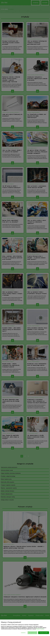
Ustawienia (23, 632)
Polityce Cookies (40, 629)
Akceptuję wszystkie (44, 632)
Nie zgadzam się (32, 632)
